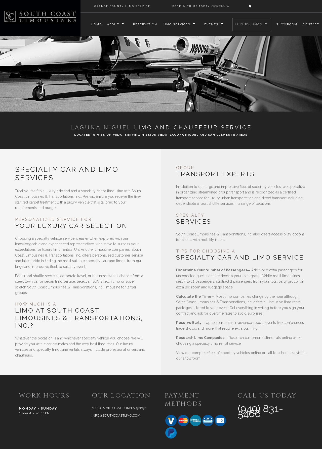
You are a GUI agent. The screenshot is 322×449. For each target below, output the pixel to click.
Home (95, 24)
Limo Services (175, 24)
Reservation (144, 24)
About (112, 24)
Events (211, 24)
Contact (311, 24)
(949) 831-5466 (220, 6)
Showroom (286, 24)
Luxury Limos (248, 24)
